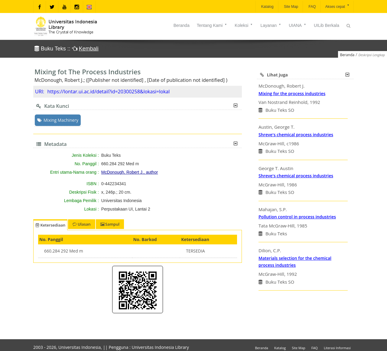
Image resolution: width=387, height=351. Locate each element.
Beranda (182, 25)
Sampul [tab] (109, 224)
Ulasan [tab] (81, 224)
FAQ (311, 7)
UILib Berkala (326, 25)
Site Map (290, 7)
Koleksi (244, 25)
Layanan (270, 25)
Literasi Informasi (337, 348)
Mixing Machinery (57, 120)
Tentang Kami (212, 25)
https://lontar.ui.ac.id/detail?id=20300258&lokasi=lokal (108, 91)
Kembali (89, 49)
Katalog (267, 7)
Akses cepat (337, 6)
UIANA (298, 25)
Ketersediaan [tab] (50, 225)
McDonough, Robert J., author (129, 172)
